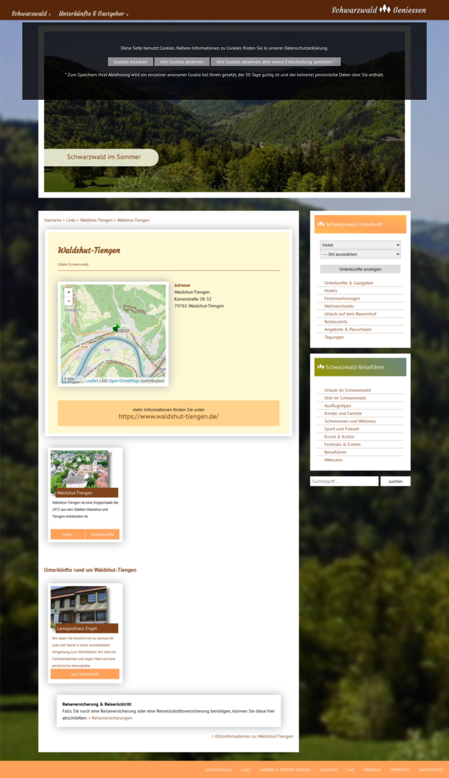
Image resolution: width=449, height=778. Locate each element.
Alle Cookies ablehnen (182, 62)
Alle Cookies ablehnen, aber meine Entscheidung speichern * (275, 62)
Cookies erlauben (130, 62)
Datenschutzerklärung (305, 48)
